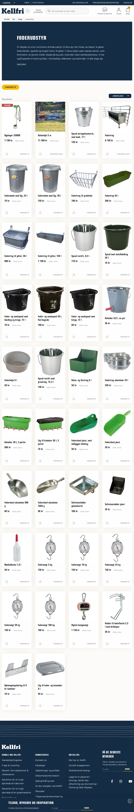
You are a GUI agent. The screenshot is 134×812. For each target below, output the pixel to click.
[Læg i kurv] (6, 154)
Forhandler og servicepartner (106, 3)
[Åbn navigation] (35, 11)
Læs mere (21, 64)
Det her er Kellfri (80, 3)
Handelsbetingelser (12, 760)
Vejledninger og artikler (47, 770)
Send (127, 769)
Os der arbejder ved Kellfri (48, 785)
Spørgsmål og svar (44, 780)
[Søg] (66, 11)
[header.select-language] (9, 2)
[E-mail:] (112, 769)
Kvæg (20, 19)
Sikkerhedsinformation (47, 775)
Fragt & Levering (10, 765)
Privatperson (38, 3)
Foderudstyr (10, 87)
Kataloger (40, 765)
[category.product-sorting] (120, 96)
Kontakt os (41, 760)
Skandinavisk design (79, 770)
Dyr (14, 19)
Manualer (128, 3)
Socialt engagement (79, 765)
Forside (6, 19)
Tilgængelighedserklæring (49, 796)
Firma (26, 3)
